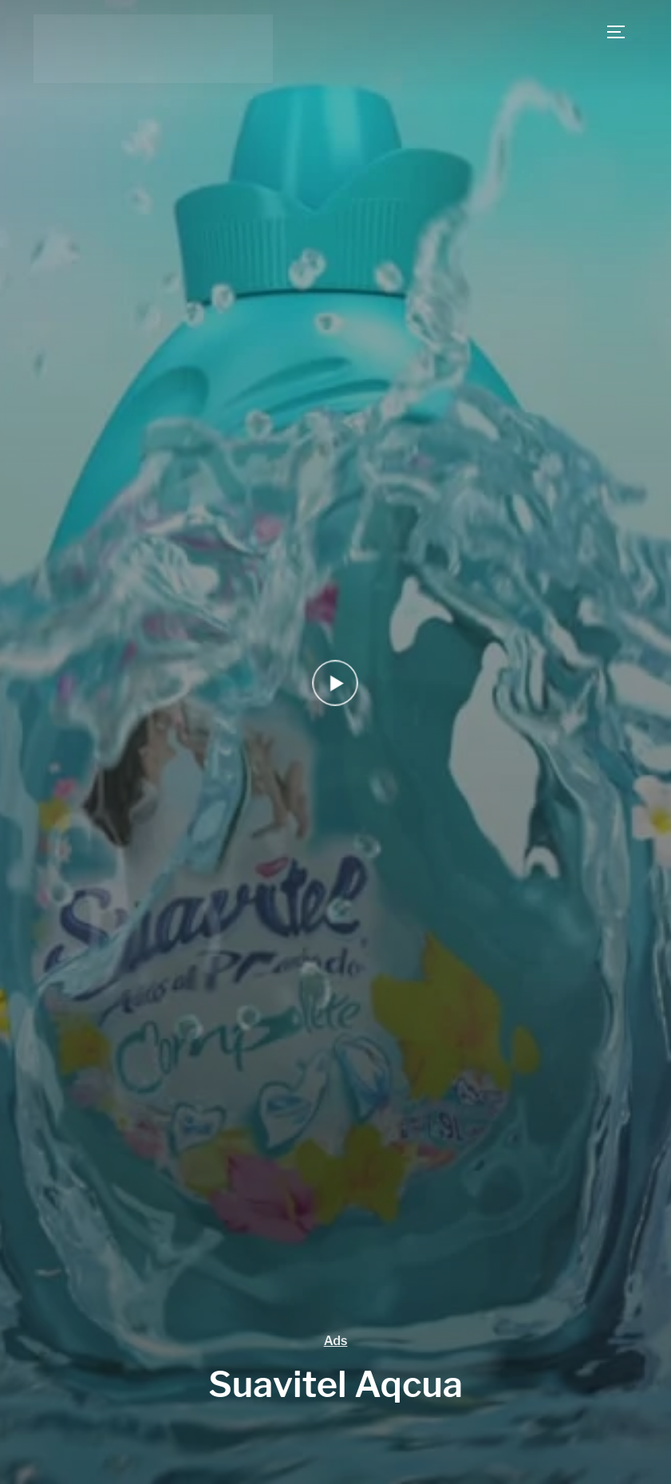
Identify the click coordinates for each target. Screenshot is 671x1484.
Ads (336, 1340)
